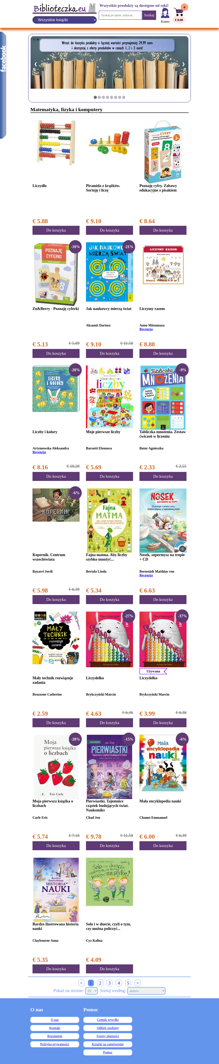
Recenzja (146, 329)
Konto (165, 21)
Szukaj (149, 15)
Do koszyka (56, 230)
